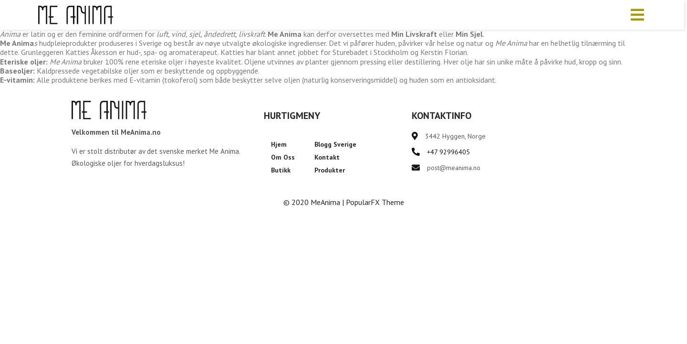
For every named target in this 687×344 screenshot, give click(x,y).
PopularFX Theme (375, 202)
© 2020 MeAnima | (314, 202)
